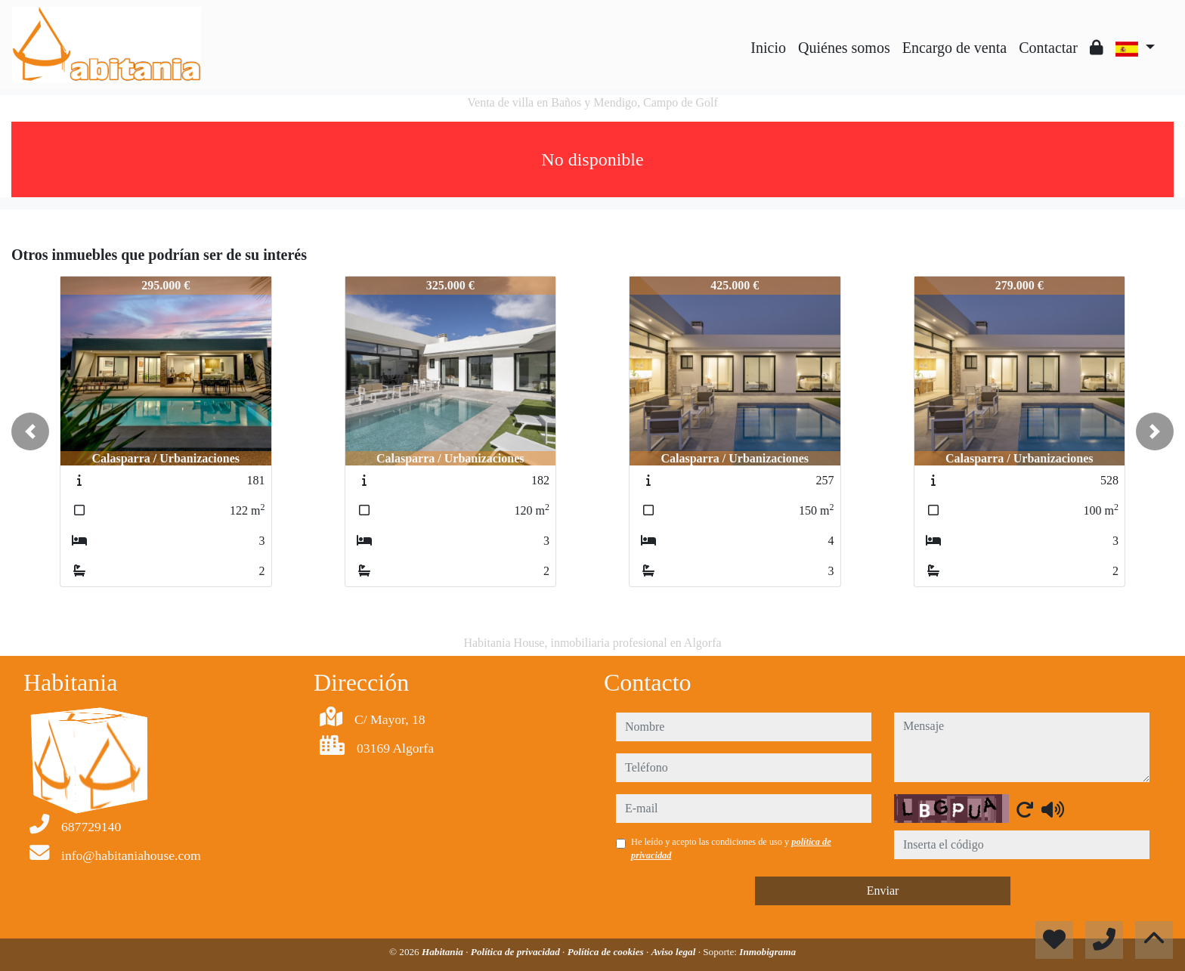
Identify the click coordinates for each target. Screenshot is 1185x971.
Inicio (768, 47)
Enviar (883, 890)
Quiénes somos (844, 47)
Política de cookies (607, 951)
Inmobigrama (767, 951)
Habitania (444, 951)
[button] (30, 431)
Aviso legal (674, 951)
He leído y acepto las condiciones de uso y (731, 848)
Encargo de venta (954, 47)
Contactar (1048, 47)
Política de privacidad (516, 951)
